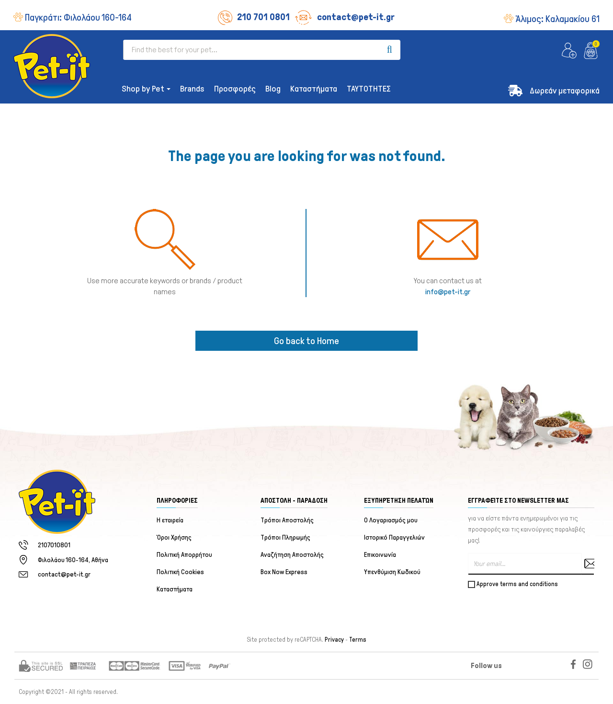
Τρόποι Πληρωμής (285, 537)
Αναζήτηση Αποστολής (292, 554)
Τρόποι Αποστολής (287, 520)
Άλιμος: (557, 18)
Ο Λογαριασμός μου (391, 520)
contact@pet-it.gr (345, 17)
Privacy (334, 639)
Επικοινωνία (380, 554)
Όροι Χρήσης (174, 537)
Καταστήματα (175, 589)
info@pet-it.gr (447, 292)
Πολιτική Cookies (180, 572)
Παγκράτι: (78, 17)
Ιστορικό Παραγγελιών (394, 537)
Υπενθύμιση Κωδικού (392, 572)
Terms (357, 639)
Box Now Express (284, 572)
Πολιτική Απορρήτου (184, 554)
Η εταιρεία (170, 520)
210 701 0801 (254, 17)
